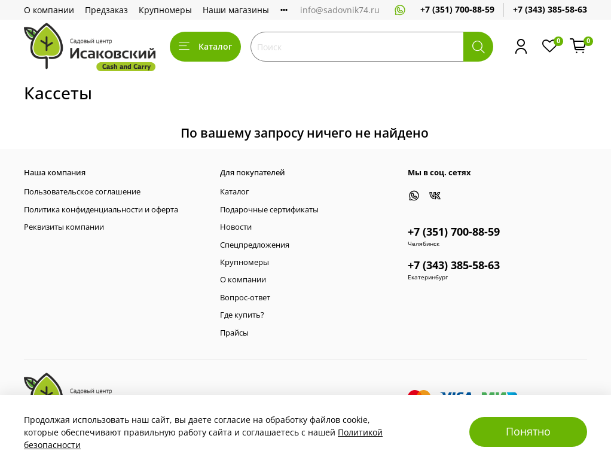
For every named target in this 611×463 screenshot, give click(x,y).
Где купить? (242, 315)
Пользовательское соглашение (82, 192)
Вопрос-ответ (245, 298)
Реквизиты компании (64, 227)
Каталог (205, 46)
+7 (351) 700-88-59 (457, 9)
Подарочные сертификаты (269, 210)
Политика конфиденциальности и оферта (101, 210)
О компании (49, 10)
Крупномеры (165, 10)
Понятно (528, 431)
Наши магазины (236, 10)
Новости (236, 227)
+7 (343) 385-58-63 (550, 9)
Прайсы (234, 333)
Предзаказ (106, 10)
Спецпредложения (254, 245)
